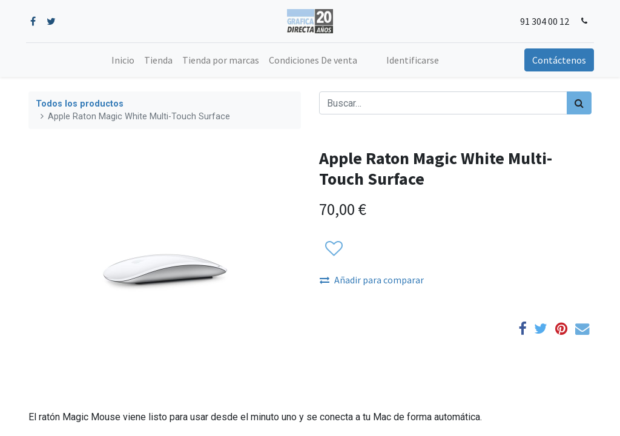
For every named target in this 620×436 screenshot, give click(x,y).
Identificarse (412, 60)
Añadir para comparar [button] (372, 280)
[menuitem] (123, 60)
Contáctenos (557, 60)
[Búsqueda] (579, 102)
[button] (333, 249)
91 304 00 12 (542, 21)
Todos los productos (80, 104)
